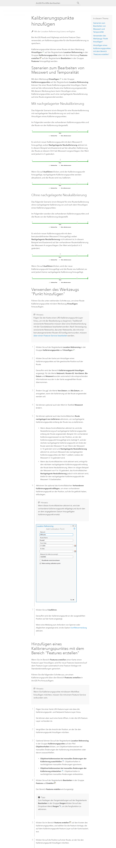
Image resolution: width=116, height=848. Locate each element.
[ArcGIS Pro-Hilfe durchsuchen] (55, 3)
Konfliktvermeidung (79, 628)
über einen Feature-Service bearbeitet (50, 335)
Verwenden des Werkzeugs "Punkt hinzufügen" (100, 39)
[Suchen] (78, 3)
